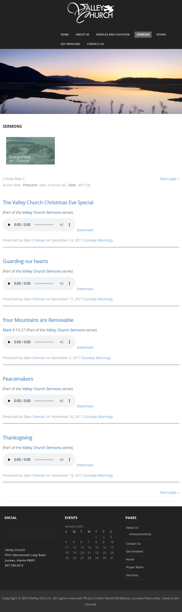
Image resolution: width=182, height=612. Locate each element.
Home (65, 34)
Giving (161, 34)
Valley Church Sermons (41, 212)
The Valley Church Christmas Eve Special (48, 202)
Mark (7, 330)
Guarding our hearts (25, 261)
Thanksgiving (17, 437)
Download (85, 230)
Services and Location (113, 34)
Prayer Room (135, 567)
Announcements (140, 534)
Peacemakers (18, 379)
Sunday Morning (98, 240)
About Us (82, 34)
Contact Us (95, 44)
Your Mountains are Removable (38, 320)
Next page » (169, 178)
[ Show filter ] (13, 178)
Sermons (143, 34)
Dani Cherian (34, 240)
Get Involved (70, 44)
